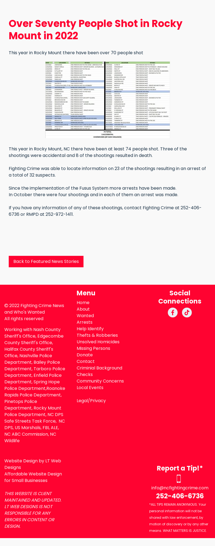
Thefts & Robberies (97, 335)
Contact (86, 361)
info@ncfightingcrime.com (179, 488)
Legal (82, 401)
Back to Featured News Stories (46, 261)
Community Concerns (100, 381)
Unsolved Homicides (98, 342)
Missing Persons (93, 348)
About (83, 309)
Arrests (84, 322)
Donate (85, 355)
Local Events (90, 387)
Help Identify (90, 329)
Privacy (98, 401)
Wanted (85, 316)
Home (83, 302)
